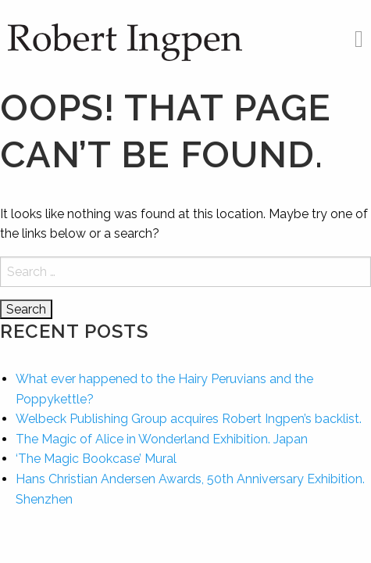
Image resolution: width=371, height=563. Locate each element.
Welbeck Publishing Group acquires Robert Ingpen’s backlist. (189, 418)
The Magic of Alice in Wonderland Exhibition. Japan (162, 439)
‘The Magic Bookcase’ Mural (96, 458)
